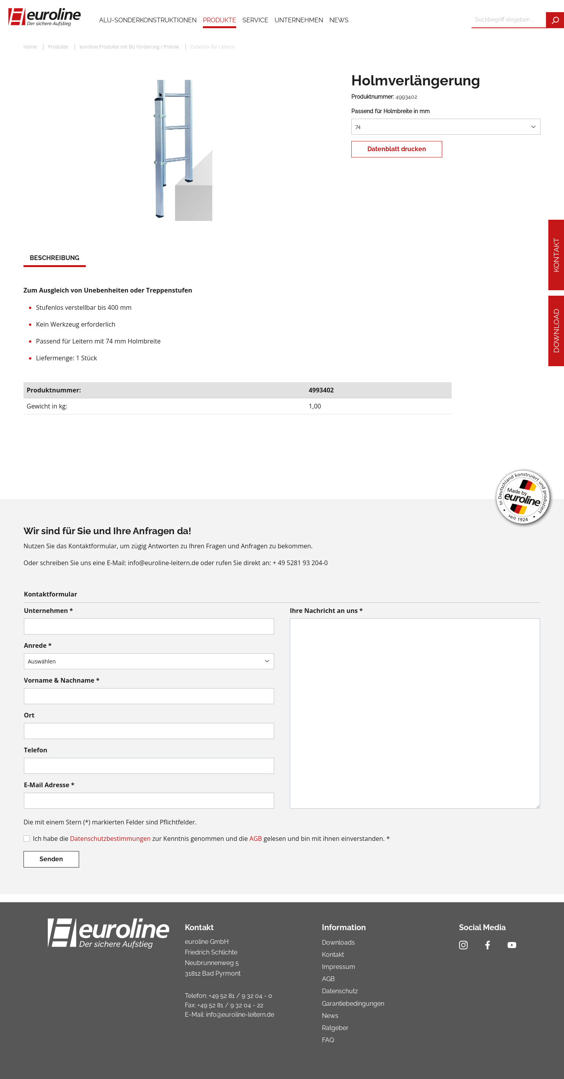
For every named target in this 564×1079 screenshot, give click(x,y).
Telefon (35, 750)
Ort (29, 715)
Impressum (338, 967)
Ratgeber (335, 1028)
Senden (51, 859)
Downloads (338, 942)
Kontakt (556, 255)
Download (556, 331)
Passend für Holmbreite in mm (390, 111)
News (330, 1015)
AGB (255, 838)
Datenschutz (340, 991)
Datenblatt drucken (396, 149)
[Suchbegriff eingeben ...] (509, 20)
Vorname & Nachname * (61, 680)
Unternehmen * (48, 610)
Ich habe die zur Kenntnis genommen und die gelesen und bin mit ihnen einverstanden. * (211, 838)
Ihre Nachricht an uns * (326, 610)
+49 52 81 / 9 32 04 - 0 (240, 995)
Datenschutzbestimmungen (110, 838)
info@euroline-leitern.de (240, 1014)
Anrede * (38, 645)
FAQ (328, 1040)
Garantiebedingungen (353, 1003)
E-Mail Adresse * (49, 785)
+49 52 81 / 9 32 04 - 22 (230, 1005)
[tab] (55, 259)
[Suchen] (555, 20)
